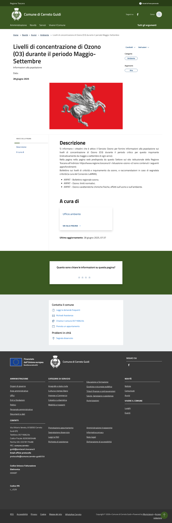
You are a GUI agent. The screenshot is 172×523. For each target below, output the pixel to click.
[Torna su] (164, 515)
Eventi (127, 412)
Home (15, 35)
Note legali (91, 437)
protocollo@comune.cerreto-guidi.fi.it (27, 456)
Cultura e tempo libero (58, 390)
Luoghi (128, 408)
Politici (13, 404)
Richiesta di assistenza (58, 441)
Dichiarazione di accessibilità (99, 441)
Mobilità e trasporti (56, 404)
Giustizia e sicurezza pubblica (99, 386)
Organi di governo (18, 386)
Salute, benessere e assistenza (100, 395)
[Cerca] (159, 14)
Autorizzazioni (93, 400)
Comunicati (130, 390)
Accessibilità (22, 514)
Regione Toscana (17, 3)
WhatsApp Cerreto (73, 514)
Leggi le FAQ (53, 437)
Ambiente (44, 35)
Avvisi (34, 35)
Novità (25, 35)
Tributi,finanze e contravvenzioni (101, 391)
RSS (12, 514)
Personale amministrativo (21, 409)
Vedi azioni (144, 47)
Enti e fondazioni (17, 400)
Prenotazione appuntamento (60, 427)
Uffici (12, 395)
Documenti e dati (17, 414)
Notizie (128, 386)
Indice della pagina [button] (23, 138)
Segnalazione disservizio (59, 432)
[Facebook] (135, 14)
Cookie (43, 514)
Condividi (131, 47)
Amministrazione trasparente (99, 427)
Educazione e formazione (97, 381)
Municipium (148, 514)
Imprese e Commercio (57, 395)
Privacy (34, 514)
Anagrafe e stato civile (58, 386)
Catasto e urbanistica (57, 400)
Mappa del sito (55, 514)
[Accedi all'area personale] (149, 3)
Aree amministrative (19, 390)
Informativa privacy (95, 432)
